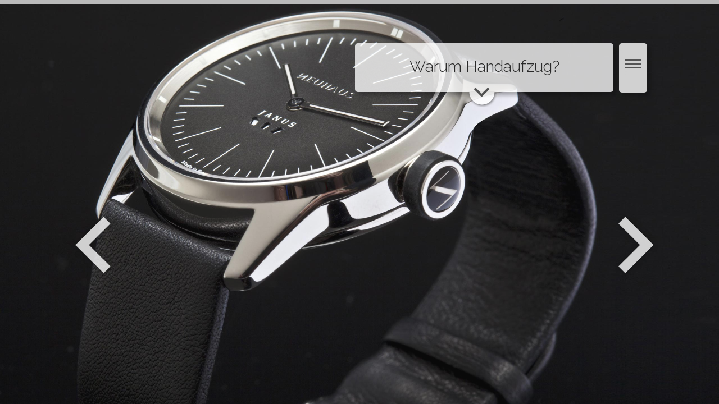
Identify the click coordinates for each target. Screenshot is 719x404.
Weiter (637, 245)
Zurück (93, 245)
